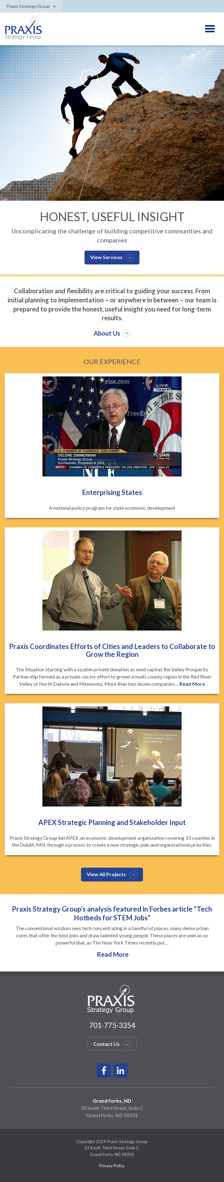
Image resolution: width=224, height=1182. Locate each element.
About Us (107, 333)
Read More (192, 684)
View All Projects (106, 874)
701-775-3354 (112, 1025)
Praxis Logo (24, 28)
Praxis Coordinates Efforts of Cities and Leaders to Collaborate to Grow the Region (112, 650)
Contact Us (106, 1044)
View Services (106, 257)
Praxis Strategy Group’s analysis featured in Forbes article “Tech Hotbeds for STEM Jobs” (112, 913)
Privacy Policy (112, 1165)
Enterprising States (112, 492)
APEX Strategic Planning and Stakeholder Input (112, 822)
